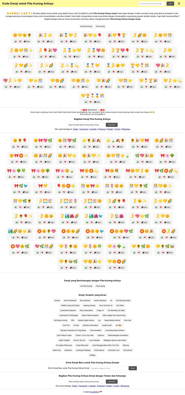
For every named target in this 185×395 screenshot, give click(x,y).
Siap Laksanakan (86, 310)
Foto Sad (127, 320)
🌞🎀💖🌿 (43, 140)
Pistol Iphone (99, 350)
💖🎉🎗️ (163, 65)
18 (111, 300)
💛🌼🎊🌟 (80, 80)
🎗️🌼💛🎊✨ (21, 50)
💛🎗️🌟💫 (172, 80)
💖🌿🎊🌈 (44, 246)
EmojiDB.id (94, 392)
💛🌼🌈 (57, 80)
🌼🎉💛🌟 (67, 155)
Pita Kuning (100, 26)
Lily (99, 320)
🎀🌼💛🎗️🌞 (137, 171)
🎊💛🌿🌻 (22, 201)
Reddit (110, 129)
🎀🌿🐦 (21, 186)
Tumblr (117, 129)
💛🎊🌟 (125, 80)
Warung (126, 345)
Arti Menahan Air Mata (116, 310)
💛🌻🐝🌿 (68, 261)
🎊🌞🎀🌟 (90, 186)
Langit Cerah (107, 325)
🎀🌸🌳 (167, 155)
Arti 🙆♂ (119, 325)
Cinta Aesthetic (95, 330)
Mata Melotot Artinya (112, 320)
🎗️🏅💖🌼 (96, 50)
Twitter (75, 129)
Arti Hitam (120, 305)
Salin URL (111, 125)
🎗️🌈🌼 (140, 35)
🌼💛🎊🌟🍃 (118, 155)
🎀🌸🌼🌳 (40, 171)
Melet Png (57, 350)
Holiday (92, 355)
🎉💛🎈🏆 (116, 35)
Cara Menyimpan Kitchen (114, 330)
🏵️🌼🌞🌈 (70, 231)
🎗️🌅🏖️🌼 (92, 201)
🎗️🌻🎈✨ (23, 216)
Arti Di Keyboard (70, 300)
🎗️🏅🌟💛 (71, 50)
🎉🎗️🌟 (45, 35)
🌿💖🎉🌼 (144, 155)
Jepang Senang (89, 305)
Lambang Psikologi (83, 350)
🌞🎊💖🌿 (67, 140)
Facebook (84, 129)
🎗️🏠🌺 (117, 216)
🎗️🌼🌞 (46, 216)
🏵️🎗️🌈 (169, 231)
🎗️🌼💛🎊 (162, 35)
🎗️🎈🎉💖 (47, 50)
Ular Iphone (127, 350)
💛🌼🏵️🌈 (116, 261)
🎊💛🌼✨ (162, 186)
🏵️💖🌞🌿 (20, 246)
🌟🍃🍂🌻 (115, 140)
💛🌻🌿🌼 (140, 246)
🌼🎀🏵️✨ (18, 155)
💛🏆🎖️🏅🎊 (92, 96)
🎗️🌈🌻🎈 (116, 201)
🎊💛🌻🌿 (138, 186)
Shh (72, 320)
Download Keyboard (68, 310)
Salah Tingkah (64, 340)
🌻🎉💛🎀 (139, 140)
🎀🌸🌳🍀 (16, 171)
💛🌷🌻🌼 (68, 246)
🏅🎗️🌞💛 (115, 65)
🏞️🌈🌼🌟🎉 (20, 231)
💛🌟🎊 (35, 80)
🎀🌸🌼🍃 (64, 171)
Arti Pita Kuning (86, 26)
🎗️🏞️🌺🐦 (93, 216)
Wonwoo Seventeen (90, 325)
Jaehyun (101, 335)
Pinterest (102, 129)
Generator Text (113, 350)
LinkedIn (93, 129)
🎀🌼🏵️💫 (89, 171)
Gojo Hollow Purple (64, 335)
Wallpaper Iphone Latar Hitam (115, 340)
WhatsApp (126, 129)
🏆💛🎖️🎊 (139, 65)
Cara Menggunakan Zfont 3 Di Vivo (105, 345)
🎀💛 (43, 186)
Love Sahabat (94, 340)
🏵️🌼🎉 (147, 231)
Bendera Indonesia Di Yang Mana (73, 330)
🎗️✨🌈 (46, 65)
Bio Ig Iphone (85, 300)
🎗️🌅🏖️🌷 (68, 201)
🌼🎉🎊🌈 (43, 155)
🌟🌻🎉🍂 (91, 140)
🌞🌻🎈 (20, 140)
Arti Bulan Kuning (60, 320)
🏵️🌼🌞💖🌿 (121, 231)
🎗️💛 (167, 50)
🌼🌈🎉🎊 (163, 140)
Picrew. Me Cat (79, 340)
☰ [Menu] (179, 3)
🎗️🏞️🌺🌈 (69, 216)
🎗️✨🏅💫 (69, 65)
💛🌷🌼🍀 (92, 246)
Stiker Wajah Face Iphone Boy (114, 315)
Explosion (68, 350)
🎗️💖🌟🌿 (139, 216)
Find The (66, 325)
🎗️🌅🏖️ (45, 201)
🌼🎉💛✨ (91, 155)
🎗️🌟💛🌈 (162, 201)
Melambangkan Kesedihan (118, 335)
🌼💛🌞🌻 (22, 35)
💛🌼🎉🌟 (92, 261)
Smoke (76, 325)
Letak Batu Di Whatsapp (68, 315)
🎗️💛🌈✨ (23, 65)
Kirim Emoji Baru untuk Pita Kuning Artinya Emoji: (69, 368)
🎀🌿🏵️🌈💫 (166, 171)
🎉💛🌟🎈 (92, 35)
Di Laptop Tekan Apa (64, 345)
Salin (26, 41)
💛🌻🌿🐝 (165, 246)
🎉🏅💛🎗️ (68, 35)
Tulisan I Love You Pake (84, 335)
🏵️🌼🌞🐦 (94, 231)
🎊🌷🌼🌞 (114, 186)
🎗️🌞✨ (140, 201)
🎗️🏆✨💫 (144, 50)
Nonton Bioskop (100, 300)
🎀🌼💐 (112, 171)
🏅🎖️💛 (92, 65)
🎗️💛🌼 (163, 216)
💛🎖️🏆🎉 (148, 80)
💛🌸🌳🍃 (116, 246)
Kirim (133, 368)
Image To (100, 310)
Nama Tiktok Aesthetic (90, 315)
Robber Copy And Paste (70, 305)
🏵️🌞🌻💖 (46, 231)
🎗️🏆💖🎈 (120, 50)
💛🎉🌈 (103, 80)
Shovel (57, 300)
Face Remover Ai (105, 305)
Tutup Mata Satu (82, 345)
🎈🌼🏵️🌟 (66, 186)
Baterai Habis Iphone (86, 320)
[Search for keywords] (152, 3)
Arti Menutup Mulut (123, 300)
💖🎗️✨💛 (12, 80)
